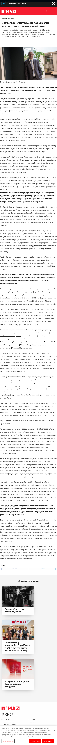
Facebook (14, 569)
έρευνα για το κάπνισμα (10, 274)
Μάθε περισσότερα (8, 742)
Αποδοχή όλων (35, 742)
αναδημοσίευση (22, 82)
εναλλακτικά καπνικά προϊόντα (10, 336)
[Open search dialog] (47, 11)
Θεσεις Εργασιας (33, 722)
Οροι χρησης (6, 719)
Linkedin (42, 569)
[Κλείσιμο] (54, 732)
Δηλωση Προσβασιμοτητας (10, 724)
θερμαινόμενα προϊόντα (23, 488)
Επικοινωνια (32, 719)
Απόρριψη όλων (48, 742)
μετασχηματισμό (24, 163)
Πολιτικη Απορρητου (8, 722)
